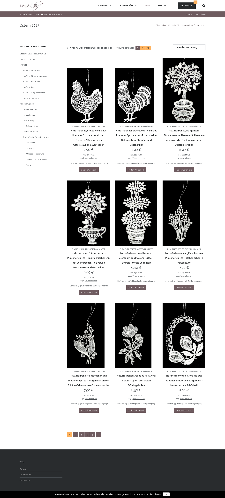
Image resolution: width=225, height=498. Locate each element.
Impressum (25, 480)
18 (142, 48)
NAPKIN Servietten (31, 70)
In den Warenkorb (89, 170)
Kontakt (163, 6)
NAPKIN (23, 65)
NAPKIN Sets (28, 87)
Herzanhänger (29, 115)
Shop (147, 6)
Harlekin (30, 148)
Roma (28, 165)
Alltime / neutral (30, 131)
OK (166, 494)
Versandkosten (91, 158)
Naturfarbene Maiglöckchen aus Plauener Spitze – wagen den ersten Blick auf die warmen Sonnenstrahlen (88, 380)
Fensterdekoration (31, 109)
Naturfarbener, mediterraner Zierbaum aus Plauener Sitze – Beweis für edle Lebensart (136, 258)
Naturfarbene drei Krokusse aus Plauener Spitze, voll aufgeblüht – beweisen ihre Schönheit (184, 380)
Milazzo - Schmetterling (36, 159)
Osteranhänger (128, 6)
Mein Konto (200, 14)
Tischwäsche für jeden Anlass (36, 137)
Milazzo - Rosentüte (35, 154)
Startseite (104, 6)
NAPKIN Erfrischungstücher (35, 76)
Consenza (30, 143)
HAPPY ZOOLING (27, 59)
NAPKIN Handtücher (32, 81)
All (148, 48)
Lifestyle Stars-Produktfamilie (33, 54)
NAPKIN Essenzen (31, 98)
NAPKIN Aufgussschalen (34, 93)
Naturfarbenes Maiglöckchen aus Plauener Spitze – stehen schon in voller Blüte (184, 258)
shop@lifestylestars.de (53, 14)
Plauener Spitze (185, 25)
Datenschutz (25, 474)
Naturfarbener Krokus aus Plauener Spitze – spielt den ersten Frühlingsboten (136, 380)
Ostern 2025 (28, 120)
